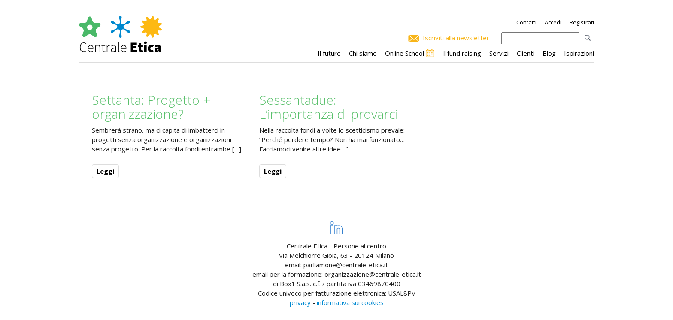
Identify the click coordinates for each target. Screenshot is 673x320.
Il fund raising (461, 53)
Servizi (499, 53)
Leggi (105, 171)
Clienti (525, 53)
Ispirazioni (579, 53)
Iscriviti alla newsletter (456, 37)
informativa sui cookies (350, 302)
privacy (300, 302)
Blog (549, 53)
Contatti (526, 22)
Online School (404, 53)
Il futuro (329, 53)
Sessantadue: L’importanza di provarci (328, 107)
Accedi (553, 22)
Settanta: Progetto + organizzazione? (151, 107)
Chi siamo (363, 53)
